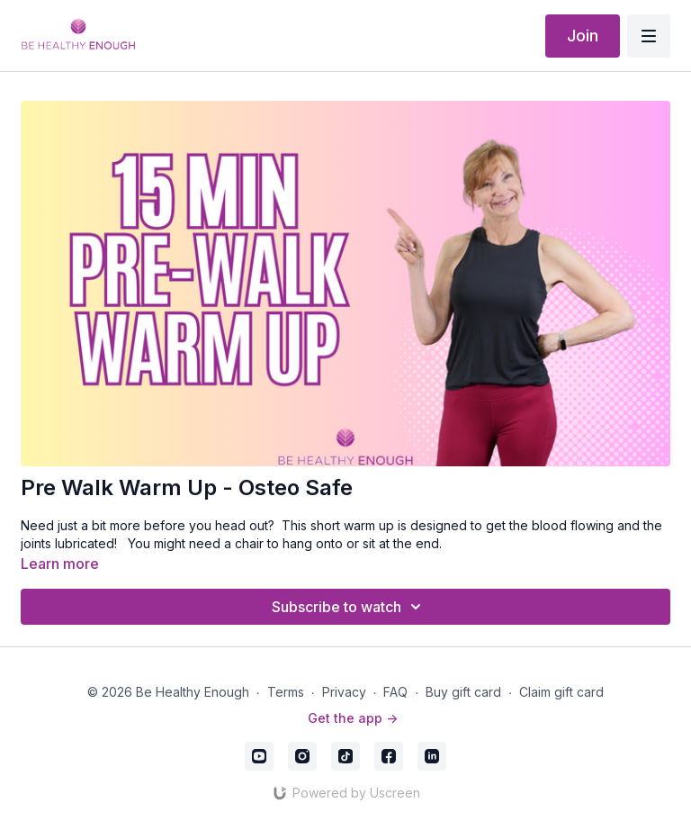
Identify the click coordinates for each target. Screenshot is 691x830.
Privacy (344, 691)
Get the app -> (353, 718)
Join (582, 35)
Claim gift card (561, 691)
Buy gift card (463, 691)
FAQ (395, 691)
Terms (285, 691)
